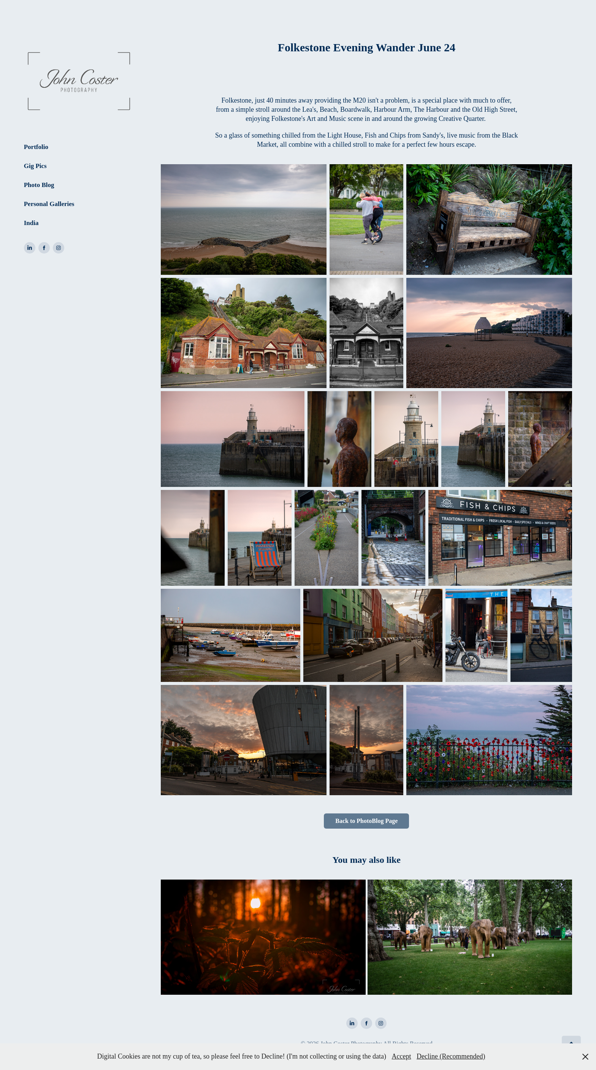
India (31, 223)
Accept (401, 1056)
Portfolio (36, 147)
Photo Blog (39, 185)
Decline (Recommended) (451, 1056)
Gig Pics (35, 166)
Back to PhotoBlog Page (366, 821)
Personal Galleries (49, 204)
